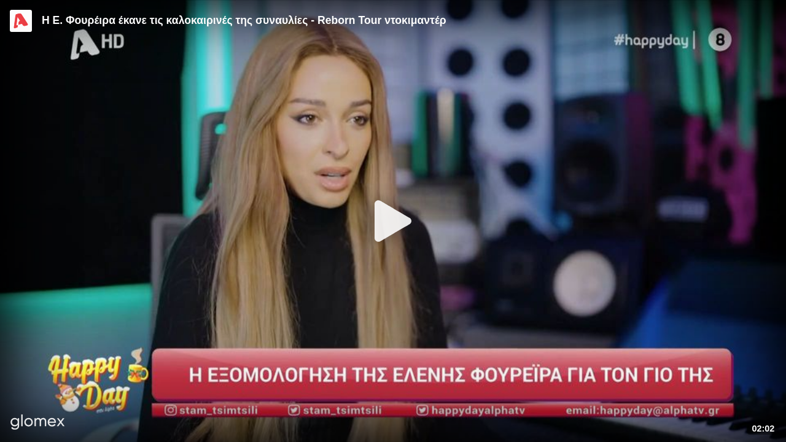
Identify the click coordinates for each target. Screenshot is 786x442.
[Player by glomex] (38, 423)
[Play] (393, 221)
